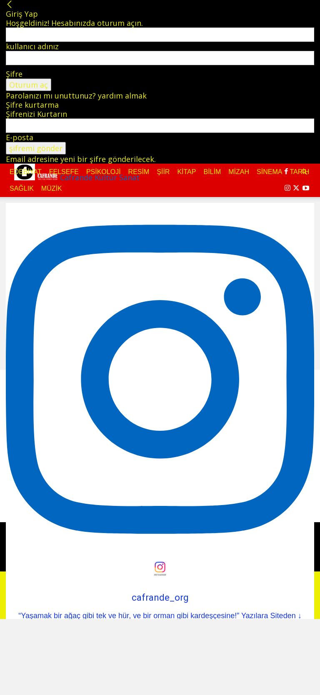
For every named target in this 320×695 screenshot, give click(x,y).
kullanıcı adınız (32, 46)
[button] (304, 172)
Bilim (212, 171)
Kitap (186, 171)
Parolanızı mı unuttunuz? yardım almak (76, 96)
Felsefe (64, 171)
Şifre (14, 74)
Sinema (269, 171)
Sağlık (22, 188)
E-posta (19, 137)
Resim (139, 171)
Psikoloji (103, 171)
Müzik (51, 188)
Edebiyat (26, 171)
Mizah (238, 171)
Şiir (163, 171)
